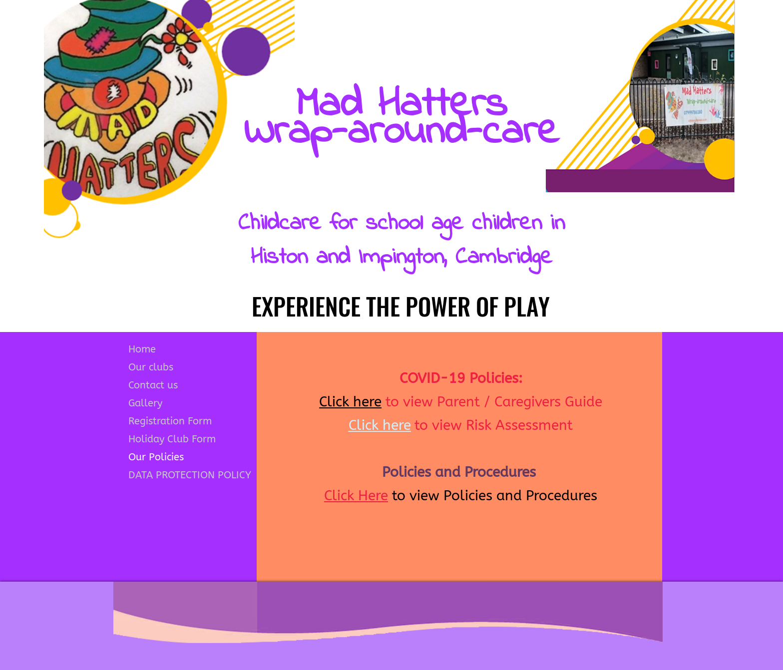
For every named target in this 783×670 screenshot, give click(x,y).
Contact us (153, 385)
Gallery (145, 403)
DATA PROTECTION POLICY (189, 475)
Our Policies (156, 457)
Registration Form (170, 421)
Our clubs (150, 367)
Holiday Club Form (172, 439)
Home (142, 349)
